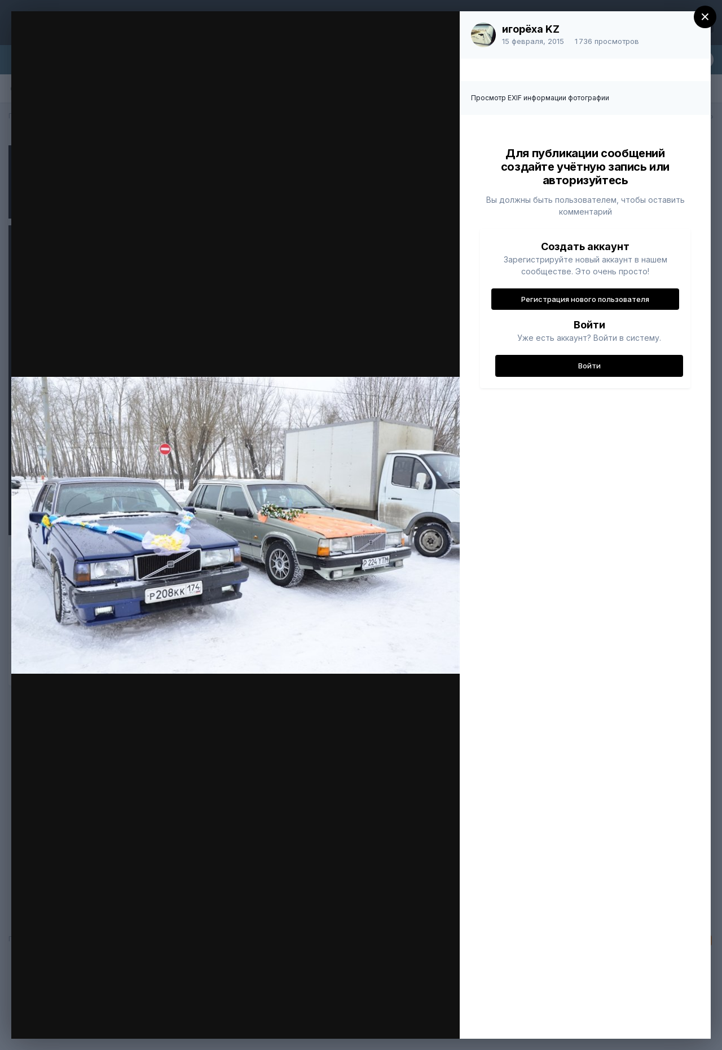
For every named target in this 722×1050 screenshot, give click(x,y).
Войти (589, 365)
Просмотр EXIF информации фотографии (540, 98)
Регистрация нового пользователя (585, 299)
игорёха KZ (531, 29)
